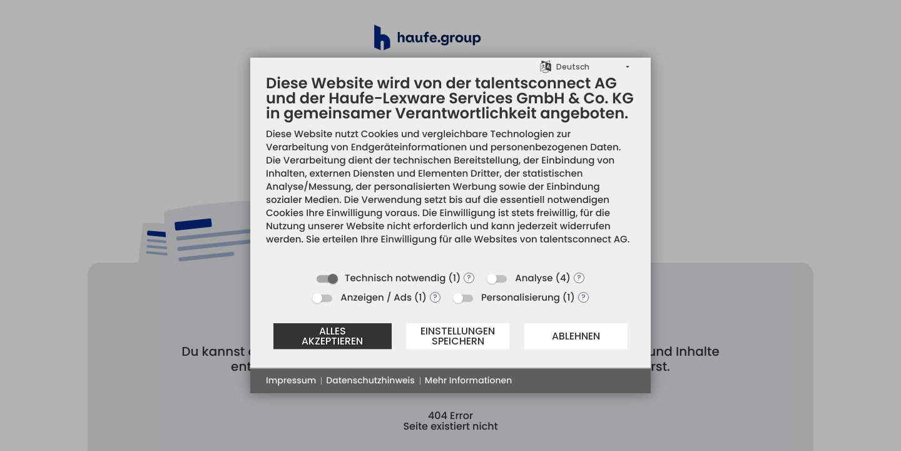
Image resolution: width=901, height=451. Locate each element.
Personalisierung (520, 297)
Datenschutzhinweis (370, 380)
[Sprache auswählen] (545, 66)
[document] (450, 169)
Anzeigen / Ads (376, 297)
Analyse (533, 278)
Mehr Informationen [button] (468, 380)
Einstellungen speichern (457, 336)
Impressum (291, 380)
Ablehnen (576, 336)
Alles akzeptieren (332, 336)
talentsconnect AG (584, 239)
